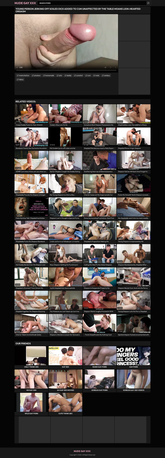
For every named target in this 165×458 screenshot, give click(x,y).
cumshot (79, 75)
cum (89, 75)
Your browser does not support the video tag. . (66, 43)
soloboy (107, 75)
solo (60, 75)
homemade (49, 75)
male (97, 75)
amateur (37, 75)
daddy (69, 75)
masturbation (24, 75)
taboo (21, 79)
